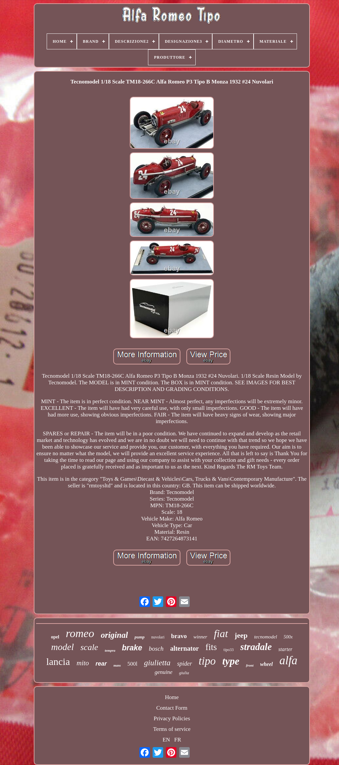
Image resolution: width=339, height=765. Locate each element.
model (62, 647)
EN (166, 740)
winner (200, 636)
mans (117, 665)
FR (177, 740)
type (230, 661)
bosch (156, 648)
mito (82, 663)
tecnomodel (265, 636)
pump (139, 636)
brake (132, 647)
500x (288, 636)
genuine (163, 672)
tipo (207, 661)
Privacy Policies (172, 718)
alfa (288, 660)
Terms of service (171, 729)
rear (101, 663)
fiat (221, 633)
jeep (241, 635)
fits (211, 647)
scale (89, 647)
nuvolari (158, 637)
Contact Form (171, 708)
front (250, 665)
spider (184, 663)
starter (285, 649)
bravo (179, 635)
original (114, 634)
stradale (256, 646)
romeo (80, 633)
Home (172, 697)
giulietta (157, 662)
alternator (184, 648)
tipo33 (228, 649)
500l (132, 664)
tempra (110, 650)
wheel (266, 664)
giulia (184, 672)
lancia (58, 661)
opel (55, 636)
